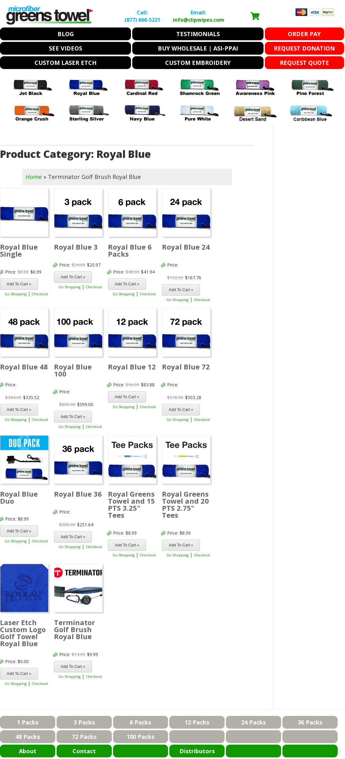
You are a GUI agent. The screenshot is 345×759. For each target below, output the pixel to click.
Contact (84, 751)
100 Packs (140, 736)
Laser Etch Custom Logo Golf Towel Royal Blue (23, 632)
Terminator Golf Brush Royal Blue (74, 629)
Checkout (40, 293)
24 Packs (253, 722)
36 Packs (310, 722)
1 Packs (27, 722)
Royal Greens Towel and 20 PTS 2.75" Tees (185, 504)
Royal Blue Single (19, 250)
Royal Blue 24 (186, 247)
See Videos (65, 48)
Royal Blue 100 (73, 370)
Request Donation (304, 48)
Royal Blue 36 (78, 494)
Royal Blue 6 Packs (130, 250)
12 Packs (197, 722)
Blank (140, 751)
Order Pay (304, 34)
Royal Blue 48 (24, 366)
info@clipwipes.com (198, 19)
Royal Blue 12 (132, 366)
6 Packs (140, 722)
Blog (65, 34)
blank (197, 736)
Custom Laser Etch (65, 62)
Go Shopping (15, 293)
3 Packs (84, 722)
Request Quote (304, 62)
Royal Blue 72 (186, 366)
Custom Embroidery (198, 62)
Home (34, 177)
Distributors (197, 751)
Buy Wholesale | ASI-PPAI (198, 48)
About (27, 751)
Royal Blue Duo (19, 497)
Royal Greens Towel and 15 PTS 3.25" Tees (131, 504)
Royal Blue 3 (76, 247)
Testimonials (198, 34)
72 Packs (84, 736)
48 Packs (27, 736)
